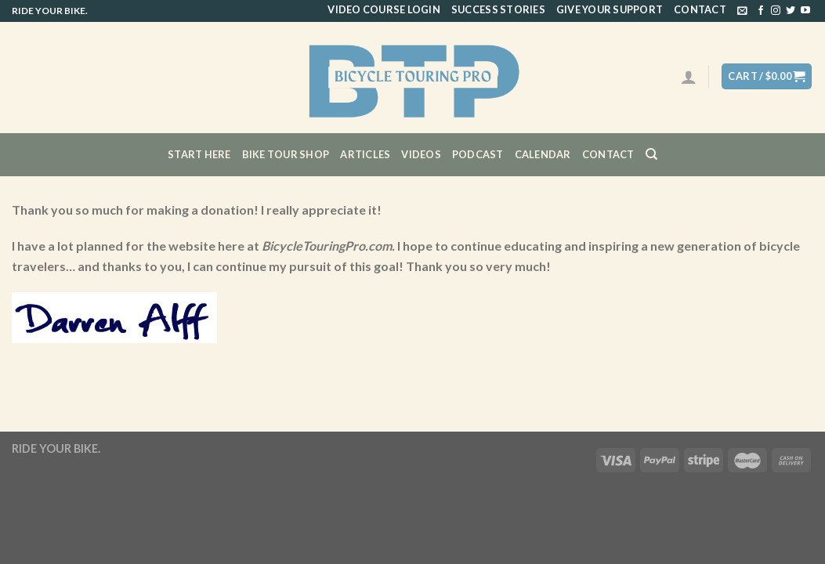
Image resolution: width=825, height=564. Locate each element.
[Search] (651, 154)
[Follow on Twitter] (790, 10)
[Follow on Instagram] (775, 10)
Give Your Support (609, 9)
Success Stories (498, 9)
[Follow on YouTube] (805, 10)
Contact (700, 9)
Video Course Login (383, 9)
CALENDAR (543, 154)
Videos (421, 154)
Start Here (199, 154)
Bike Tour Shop (286, 154)
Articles (365, 154)
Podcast (478, 154)
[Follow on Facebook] (760, 10)
